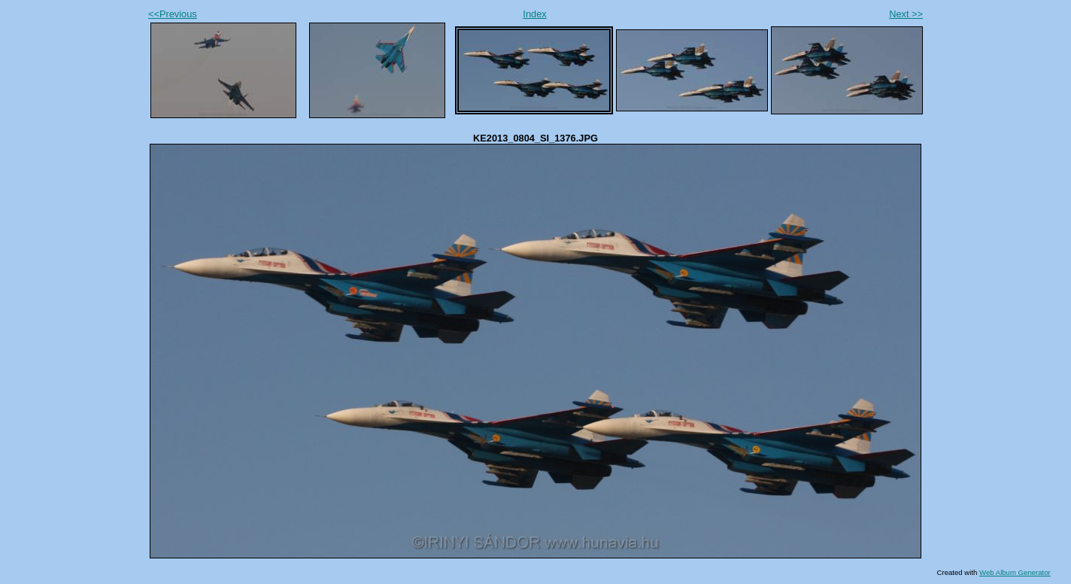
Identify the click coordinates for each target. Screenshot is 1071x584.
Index (534, 14)
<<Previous (172, 14)
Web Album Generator (1015, 572)
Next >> (906, 14)
